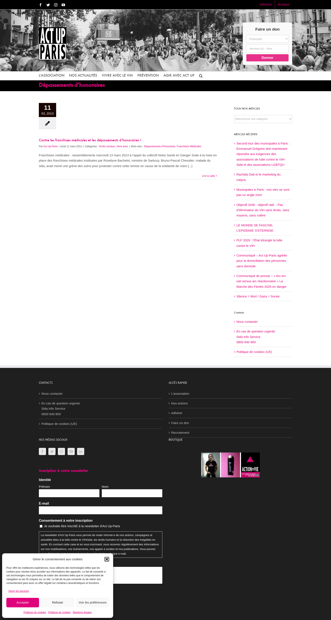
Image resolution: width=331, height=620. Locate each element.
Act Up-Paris (50, 146)
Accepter (22, 602)
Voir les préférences (93, 602)
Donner (267, 57)
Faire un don (180, 423)
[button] (107, 559)
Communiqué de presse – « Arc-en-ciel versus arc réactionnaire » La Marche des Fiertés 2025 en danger (261, 281)
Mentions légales (82, 612)
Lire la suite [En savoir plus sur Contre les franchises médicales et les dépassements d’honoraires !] (208, 175)
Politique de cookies (34, 612)
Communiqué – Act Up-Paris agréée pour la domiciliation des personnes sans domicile (261, 261)
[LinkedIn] (80, 451)
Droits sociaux (107, 146)
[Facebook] (42, 451)
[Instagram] (61, 451)
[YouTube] (71, 451)
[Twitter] (52, 451)
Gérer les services (18, 591)
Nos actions (179, 403)
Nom (105, 486)
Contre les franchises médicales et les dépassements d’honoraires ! (90, 140)
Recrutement (180, 432)
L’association (180, 393)
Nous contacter (247, 321)
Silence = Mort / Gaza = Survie (257, 296)
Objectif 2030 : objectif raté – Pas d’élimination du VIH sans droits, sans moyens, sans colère (262, 210)
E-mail (44, 503)
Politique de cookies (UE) (254, 352)
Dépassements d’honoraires (159, 146)
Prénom (44, 486)
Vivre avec (122, 146)
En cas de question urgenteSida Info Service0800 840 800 (255, 337)
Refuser (57, 602)
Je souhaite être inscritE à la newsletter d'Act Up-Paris (82, 526)
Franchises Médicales (189, 146)
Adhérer (176, 413)
